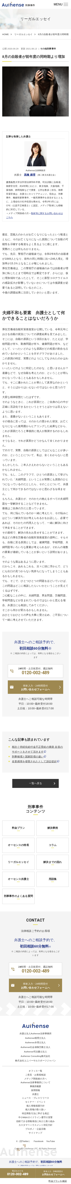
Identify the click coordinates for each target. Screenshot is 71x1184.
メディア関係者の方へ (35, 1079)
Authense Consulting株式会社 (35, 1056)
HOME (5, 34)
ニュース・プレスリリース (35, 1098)
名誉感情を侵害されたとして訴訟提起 (34, 761)
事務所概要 (35, 1086)
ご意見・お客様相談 (35, 1075)
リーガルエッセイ (23, 34)
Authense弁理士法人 (35, 1042)
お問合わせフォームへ (53, 1173)
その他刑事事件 (48, 49)
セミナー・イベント (35, 1102)
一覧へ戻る (43, 783)
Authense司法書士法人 (35, 1052)
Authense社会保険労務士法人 (35, 1047)
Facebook (38, 1141)
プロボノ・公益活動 (35, 1129)
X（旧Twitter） (23, 1141)
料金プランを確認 (58, 1181)
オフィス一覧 (35, 1071)
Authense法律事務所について (35, 1082)
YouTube (50, 1141)
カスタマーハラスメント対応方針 (36, 1125)
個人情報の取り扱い (35, 1109)
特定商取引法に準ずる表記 (35, 1113)
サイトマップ (35, 1133)
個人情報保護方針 (35, 1106)
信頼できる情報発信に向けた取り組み (35, 1121)
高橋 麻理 (29, 174)
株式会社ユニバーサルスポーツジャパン (35, 1060)
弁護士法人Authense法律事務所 (35, 1033)
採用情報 (35, 1090)
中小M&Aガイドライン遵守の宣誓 (35, 1117)
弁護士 (35, 1094)
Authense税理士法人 (35, 1038)
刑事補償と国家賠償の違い (27, 756)
